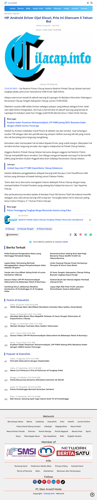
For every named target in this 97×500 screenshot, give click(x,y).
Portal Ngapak (61, 431)
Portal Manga (45, 431)
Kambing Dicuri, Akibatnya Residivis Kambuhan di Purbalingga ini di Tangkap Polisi (23, 289)
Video (66, 8)
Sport (88, 431)
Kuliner (75, 8)
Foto (62, 421)
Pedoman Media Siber (41, 466)
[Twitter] (75, 235)
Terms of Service (24, 471)
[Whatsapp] (91, 235)
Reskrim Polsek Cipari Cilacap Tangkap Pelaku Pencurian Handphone (50, 220)
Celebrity (40, 421)
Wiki (62, 436)
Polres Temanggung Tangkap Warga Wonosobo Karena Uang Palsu (39, 210)
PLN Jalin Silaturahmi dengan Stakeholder (30, 361)
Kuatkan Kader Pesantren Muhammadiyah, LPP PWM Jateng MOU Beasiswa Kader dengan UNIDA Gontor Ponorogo (48, 345)
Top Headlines (49, 436)
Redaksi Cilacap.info (44, 25)
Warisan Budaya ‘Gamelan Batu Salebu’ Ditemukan (34, 326)
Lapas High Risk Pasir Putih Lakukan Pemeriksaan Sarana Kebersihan (67, 288)
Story (18, 436)
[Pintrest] (80, 235)
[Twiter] (40, 482)
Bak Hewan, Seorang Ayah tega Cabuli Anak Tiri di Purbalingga (39, 399)
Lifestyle (48, 426)
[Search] (91, 3)
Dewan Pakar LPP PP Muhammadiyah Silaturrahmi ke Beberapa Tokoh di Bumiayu (25, 280)
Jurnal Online (84, 421)
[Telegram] (86, 235)
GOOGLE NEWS (61, 242)
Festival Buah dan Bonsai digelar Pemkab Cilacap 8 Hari (69, 280)
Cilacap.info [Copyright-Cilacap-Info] (49, 493)
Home (12, 8)
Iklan (37, 471)
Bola (28, 8)
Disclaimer (48, 471)
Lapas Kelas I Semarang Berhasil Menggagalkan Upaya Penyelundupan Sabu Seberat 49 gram (25, 265)
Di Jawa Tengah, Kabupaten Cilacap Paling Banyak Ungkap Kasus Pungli (70, 273)
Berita (21, 8)
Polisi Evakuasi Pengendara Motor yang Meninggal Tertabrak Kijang (22, 254)
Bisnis (29, 421)
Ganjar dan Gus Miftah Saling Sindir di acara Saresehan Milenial (24, 273)
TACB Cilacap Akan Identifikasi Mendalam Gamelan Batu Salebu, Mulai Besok (46, 307)
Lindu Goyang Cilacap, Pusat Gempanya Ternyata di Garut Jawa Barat (68, 264)
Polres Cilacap (45, 229)
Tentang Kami (20, 466)
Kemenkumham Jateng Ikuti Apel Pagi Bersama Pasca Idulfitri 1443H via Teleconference (68, 255)
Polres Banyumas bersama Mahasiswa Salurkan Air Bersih (37, 380)
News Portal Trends (16, 431)
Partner (31, 431)
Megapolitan (61, 426)
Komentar (12, 235)
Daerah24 (12, 3)
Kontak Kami (77, 466)
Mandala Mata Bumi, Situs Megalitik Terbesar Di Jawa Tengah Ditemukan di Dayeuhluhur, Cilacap (45, 317)
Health (71, 421)
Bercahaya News (15, 421)
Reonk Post (77, 431)
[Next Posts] (90, 220)
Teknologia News (32, 436)
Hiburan (57, 8)
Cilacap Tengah (26, 229)
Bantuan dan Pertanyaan (69, 471)
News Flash (76, 426)
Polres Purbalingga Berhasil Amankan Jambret (32, 389)
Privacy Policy (61, 466)
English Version (75, 436)
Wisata (84, 8)
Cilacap (10, 229)
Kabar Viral (38, 8)
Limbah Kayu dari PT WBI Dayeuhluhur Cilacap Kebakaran (35, 168)
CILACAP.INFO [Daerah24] (10, 88)
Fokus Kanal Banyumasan (28, 426)
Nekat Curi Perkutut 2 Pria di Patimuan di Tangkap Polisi (36, 370)
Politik (48, 8)
